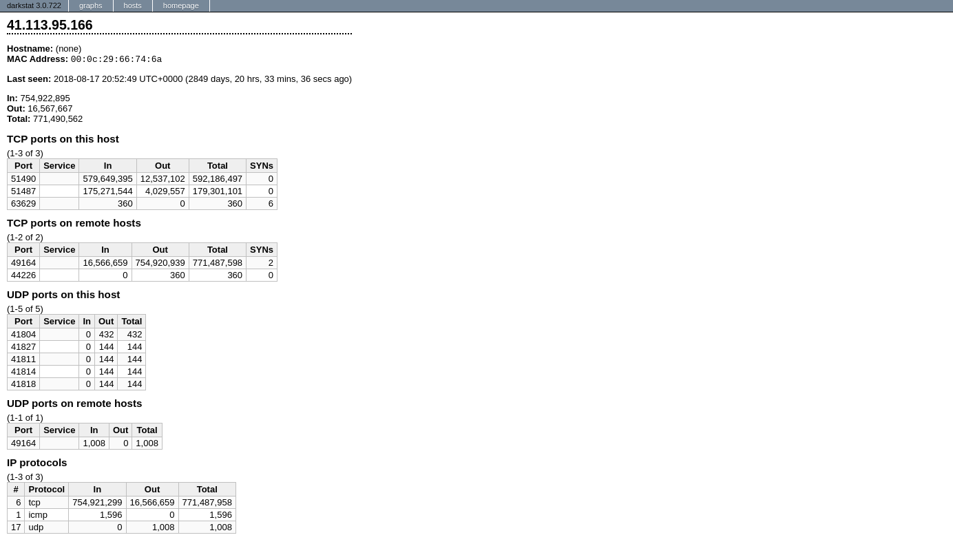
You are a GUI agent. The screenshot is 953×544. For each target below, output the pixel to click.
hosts (133, 5)
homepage (181, 5)
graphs (91, 5)
